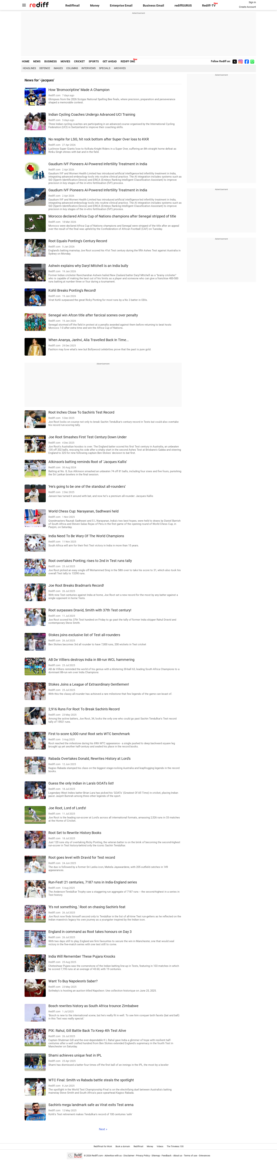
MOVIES (65, 61)
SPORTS (94, 61)
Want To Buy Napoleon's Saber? (73, 981)
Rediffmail (72, 5)
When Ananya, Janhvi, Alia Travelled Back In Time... (88, 340)
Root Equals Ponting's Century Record (77, 241)
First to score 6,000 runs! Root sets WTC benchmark (89, 734)
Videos (160, 1146)
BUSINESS (50, 61)
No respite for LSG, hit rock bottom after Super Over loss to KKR (98, 139)
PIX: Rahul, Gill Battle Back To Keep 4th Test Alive (87, 1031)
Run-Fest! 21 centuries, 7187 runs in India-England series (92, 882)
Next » (103, 1129)
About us (177, 1155)
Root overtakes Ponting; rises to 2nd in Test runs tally (90, 561)
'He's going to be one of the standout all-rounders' (87, 487)
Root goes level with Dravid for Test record (81, 858)
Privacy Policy (143, 1155)
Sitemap (156, 1155)
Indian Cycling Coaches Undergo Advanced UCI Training (91, 115)
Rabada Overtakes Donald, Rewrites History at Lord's (89, 759)
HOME (25, 61)
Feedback (167, 1155)
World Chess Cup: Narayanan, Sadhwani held (83, 511)
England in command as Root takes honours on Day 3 (90, 932)
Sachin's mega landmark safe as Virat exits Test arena (91, 1105)
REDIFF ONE (128, 61)
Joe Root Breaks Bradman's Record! (76, 585)
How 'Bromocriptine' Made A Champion (79, 90)
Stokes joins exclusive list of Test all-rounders (84, 635)
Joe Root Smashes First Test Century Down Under (87, 437)
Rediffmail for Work (103, 1146)
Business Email (153, 5)
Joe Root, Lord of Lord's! (67, 808)
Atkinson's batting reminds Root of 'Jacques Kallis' (87, 462)
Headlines (29, 68)
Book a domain (123, 1146)
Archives (120, 68)
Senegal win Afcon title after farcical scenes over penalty (93, 315)
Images (58, 68)
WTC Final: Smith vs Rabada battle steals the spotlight (91, 1080)
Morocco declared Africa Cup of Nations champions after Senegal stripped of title (112, 216)
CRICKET (79, 61)
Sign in (252, 2)
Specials (104, 68)
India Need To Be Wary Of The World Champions (86, 536)
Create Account (247, 6)
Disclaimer (128, 1155)
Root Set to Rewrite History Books (74, 833)
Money (94, 5)
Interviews (88, 68)
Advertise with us (113, 1155)
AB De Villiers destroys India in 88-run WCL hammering (91, 660)
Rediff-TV (209, 5)
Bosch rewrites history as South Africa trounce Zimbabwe (93, 1006)
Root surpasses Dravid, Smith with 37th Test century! (89, 610)
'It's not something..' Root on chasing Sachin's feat (86, 907)
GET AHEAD (110, 61)
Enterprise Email (121, 5)
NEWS (36, 61)
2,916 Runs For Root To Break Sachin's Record (84, 709)
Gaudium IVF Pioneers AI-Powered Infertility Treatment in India (97, 164)
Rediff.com (97, 1155)
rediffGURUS (183, 5)
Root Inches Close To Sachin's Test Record (81, 412)
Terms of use (190, 1155)
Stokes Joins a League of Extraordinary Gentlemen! (88, 684)
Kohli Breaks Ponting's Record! (72, 290)
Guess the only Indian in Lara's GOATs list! (81, 783)
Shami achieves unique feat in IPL (75, 1055)
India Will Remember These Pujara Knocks (81, 956)
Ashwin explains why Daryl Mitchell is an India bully (88, 266)
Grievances (204, 1155)
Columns (72, 68)
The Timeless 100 (175, 1146)
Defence (44, 68)
